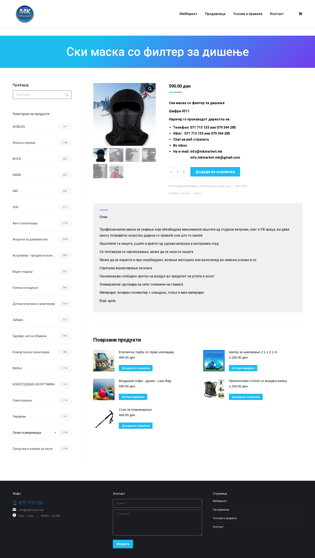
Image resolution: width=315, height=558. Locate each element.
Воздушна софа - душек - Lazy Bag (145, 381)
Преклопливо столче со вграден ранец (258, 381)
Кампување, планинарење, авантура (207, 186)
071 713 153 (29, 3)
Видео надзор (23, 271)
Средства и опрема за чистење (35, 448)
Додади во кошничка (215, 171)
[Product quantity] (177, 171)
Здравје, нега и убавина (29, 336)
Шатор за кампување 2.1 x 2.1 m (253, 352)
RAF (15, 191)
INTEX (17, 159)
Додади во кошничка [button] (136, 368)
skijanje (197, 193)
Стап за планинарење (135, 409)
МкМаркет (220, 501)
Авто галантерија (25, 223)
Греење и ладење (25, 287)
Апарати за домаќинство (30, 239)
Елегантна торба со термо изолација (146, 352)
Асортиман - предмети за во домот (35, 255)
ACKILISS (19, 126)
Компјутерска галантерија (31, 352)
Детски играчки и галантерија (34, 304)
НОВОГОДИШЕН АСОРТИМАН (34, 384)
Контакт (218, 526)
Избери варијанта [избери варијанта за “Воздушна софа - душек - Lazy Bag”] (133, 396)
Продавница (221, 509)
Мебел (17, 368)
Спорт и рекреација (27, 432)
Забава (18, 320)
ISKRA (17, 175)
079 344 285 (54, 3)
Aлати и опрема (24, 142)
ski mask (185, 193)
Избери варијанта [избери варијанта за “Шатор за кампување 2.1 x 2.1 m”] (243, 368)
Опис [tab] (104, 217)
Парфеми (19, 416)
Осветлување (22, 400)
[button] (150, 89)
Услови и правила (225, 518)
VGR (15, 207)
